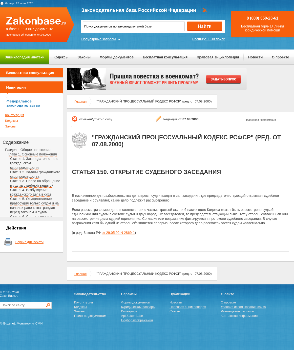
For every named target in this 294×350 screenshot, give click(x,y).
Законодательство (90, 294)
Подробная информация (260, 119)
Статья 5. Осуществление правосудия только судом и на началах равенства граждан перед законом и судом (34, 205)
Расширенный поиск (208, 39)
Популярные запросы (98, 39)
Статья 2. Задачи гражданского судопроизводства (35, 174)
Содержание (16, 142)
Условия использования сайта (243, 307)
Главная (80, 101)
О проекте (280, 57)
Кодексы (61, 57)
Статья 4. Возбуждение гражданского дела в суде (30, 192)
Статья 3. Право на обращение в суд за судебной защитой (35, 183)
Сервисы (129, 294)
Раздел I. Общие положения (27, 150)
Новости (255, 57)
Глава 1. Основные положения (32, 154)
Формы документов (117, 57)
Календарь (129, 311)
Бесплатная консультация (165, 57)
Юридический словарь (138, 307)
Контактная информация (239, 316)
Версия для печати (29, 242)
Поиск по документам (90, 316)
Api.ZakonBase (132, 316)
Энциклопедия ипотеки (24, 57)
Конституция (14, 115)
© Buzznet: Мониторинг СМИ (21, 323)
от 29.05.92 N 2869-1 (118, 233)
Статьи (174, 311)
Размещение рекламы (237, 311)
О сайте (227, 294)
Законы (84, 57)
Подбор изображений (137, 320)
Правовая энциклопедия (218, 57)
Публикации (179, 294)
